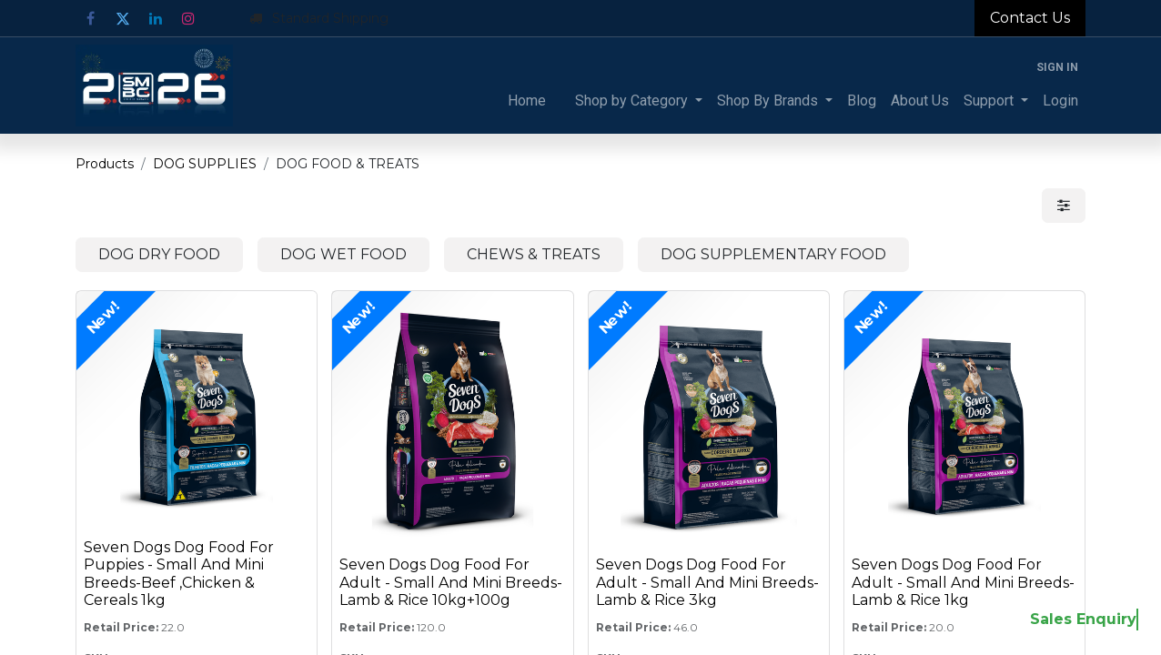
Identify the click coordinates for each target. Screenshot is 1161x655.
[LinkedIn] (155, 18)
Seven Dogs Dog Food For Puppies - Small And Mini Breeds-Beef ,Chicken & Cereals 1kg (179, 574)
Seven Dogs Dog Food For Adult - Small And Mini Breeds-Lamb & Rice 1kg (963, 582)
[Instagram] (188, 18)
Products (105, 164)
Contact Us (1030, 17)
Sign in (1057, 67)
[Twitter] (122, 18)
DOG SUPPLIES (205, 164)
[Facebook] (90, 18)
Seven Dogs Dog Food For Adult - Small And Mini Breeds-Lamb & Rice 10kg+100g (450, 582)
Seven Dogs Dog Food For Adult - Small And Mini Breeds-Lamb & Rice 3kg (707, 582)
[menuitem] (526, 101)
